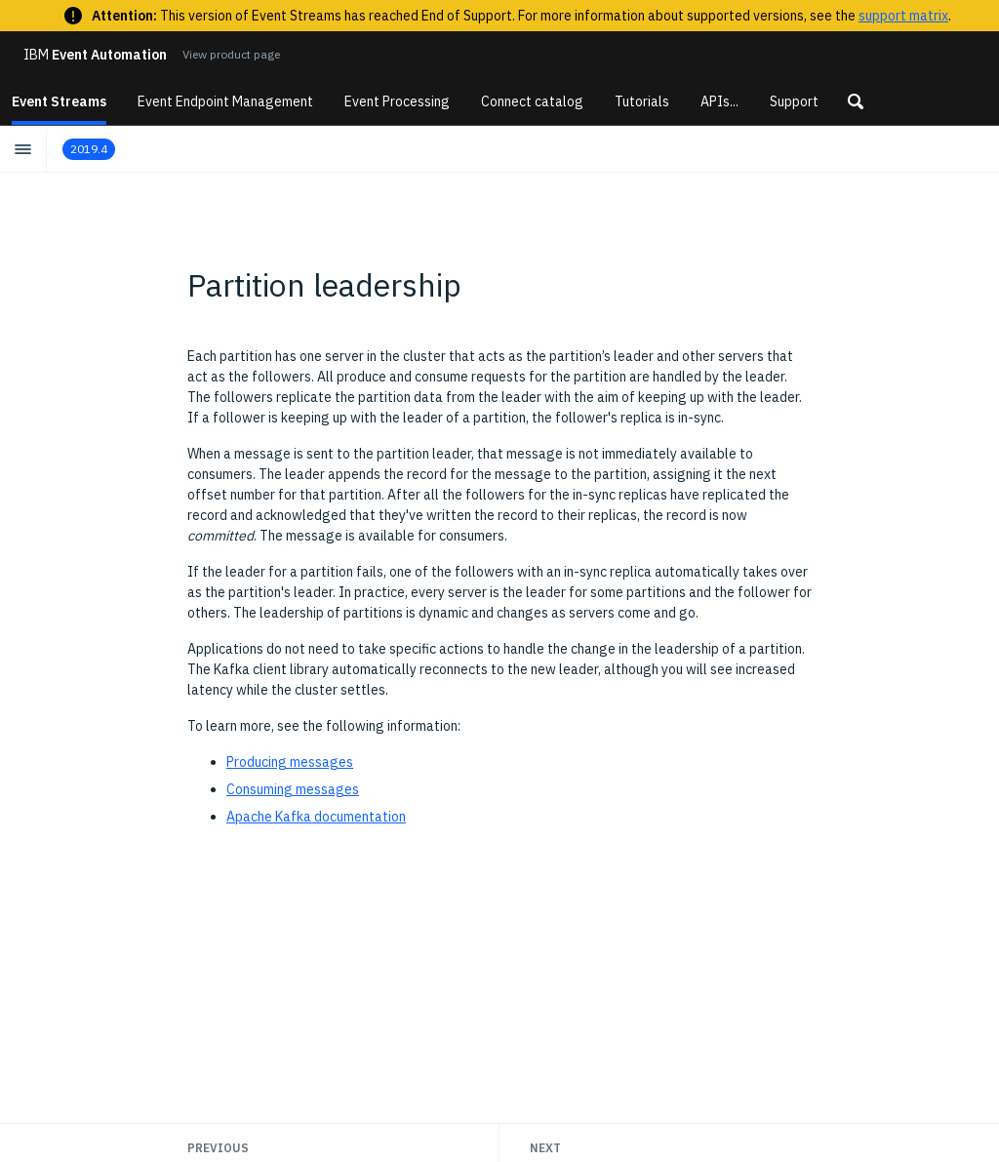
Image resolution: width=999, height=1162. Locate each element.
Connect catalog (532, 101)
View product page (231, 54)
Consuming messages (292, 789)
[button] (855, 101)
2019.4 (88, 148)
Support (794, 101)
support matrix (903, 15)
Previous (218, 1148)
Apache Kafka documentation (316, 816)
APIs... (719, 101)
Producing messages (289, 762)
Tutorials (642, 101)
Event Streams (59, 101)
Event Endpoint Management (225, 101)
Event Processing (397, 101)
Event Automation (95, 54)
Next (545, 1148)
